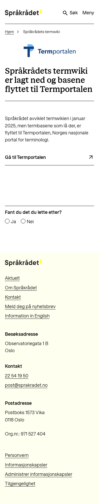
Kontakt (13, 297)
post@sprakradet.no (26, 385)
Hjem (9, 31)
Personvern (17, 455)
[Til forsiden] (23, 13)
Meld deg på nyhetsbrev (30, 306)
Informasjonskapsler (26, 465)
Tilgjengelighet (20, 484)
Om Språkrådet (21, 288)
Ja (13, 221)
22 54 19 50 (16, 376)
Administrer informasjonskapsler (38, 474)
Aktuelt (12, 278)
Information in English (27, 316)
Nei (30, 221)
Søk (70, 13)
